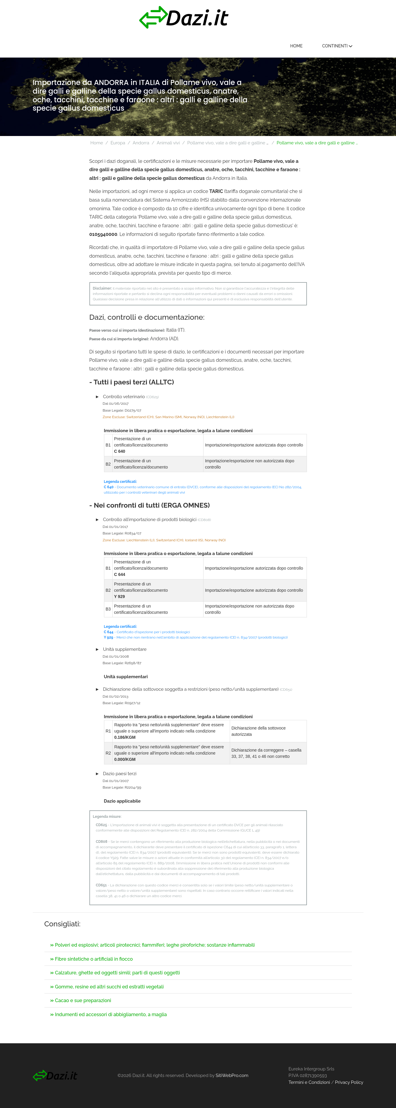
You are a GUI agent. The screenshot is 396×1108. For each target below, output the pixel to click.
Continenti (339, 46)
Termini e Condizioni (309, 1082)
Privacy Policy (349, 1082)
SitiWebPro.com (232, 1075)
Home (298, 46)
